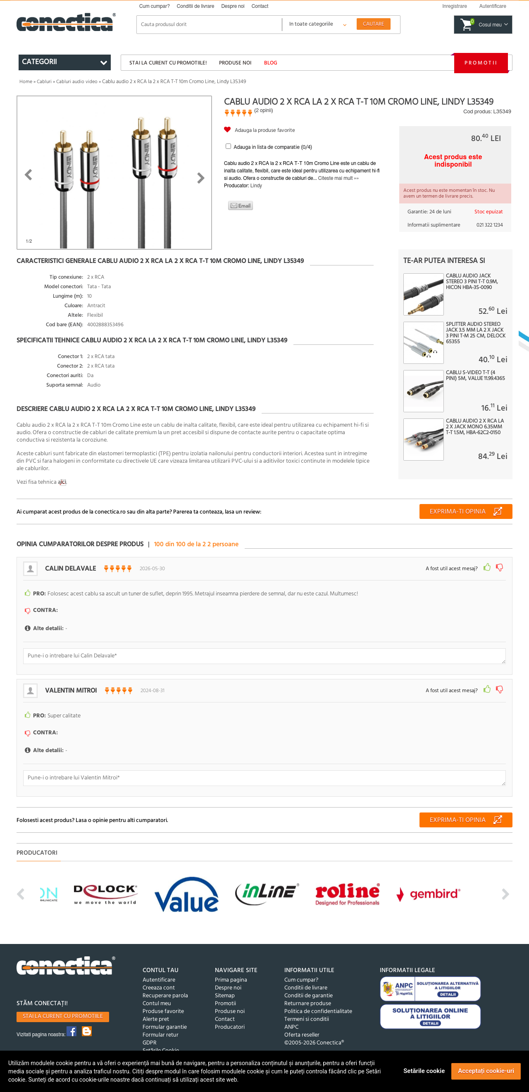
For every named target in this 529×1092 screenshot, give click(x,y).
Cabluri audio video (77, 82)
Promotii (481, 63)
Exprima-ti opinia (458, 512)
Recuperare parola (165, 996)
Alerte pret (156, 1019)
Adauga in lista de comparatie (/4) (273, 147)
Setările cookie (424, 1071)
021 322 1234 (490, 225)
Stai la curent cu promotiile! (168, 63)
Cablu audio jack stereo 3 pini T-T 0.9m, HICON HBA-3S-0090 (472, 282)
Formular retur (161, 1035)
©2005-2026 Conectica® (314, 1043)
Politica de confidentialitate (318, 1011)
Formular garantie (165, 1027)
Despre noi (232, 6)
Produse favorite (163, 1011)
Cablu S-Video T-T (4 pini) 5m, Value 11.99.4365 (475, 376)
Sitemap (225, 996)
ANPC (291, 1027)
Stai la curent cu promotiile (63, 1016)
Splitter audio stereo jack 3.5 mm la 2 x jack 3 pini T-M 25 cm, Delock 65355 (475, 333)
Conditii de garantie (308, 996)
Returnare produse (307, 1003)
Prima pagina (231, 980)
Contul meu (157, 1003)
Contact (260, 6)
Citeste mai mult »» (338, 178)
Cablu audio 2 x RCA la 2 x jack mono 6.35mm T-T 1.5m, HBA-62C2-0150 (475, 427)
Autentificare (159, 980)
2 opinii (263, 110)
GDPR (150, 1043)
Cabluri (44, 82)
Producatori (230, 1027)
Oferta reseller (301, 1035)
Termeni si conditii (306, 1019)
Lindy (256, 185)
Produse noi (235, 63)
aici (62, 482)
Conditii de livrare (195, 6)
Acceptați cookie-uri (486, 1071)
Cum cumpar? (154, 6)
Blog (270, 63)
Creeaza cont (159, 988)
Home (25, 82)
